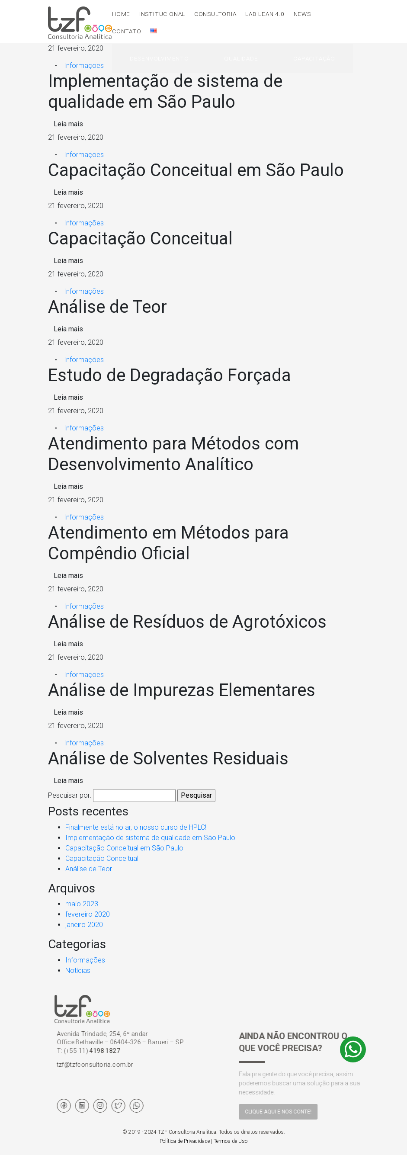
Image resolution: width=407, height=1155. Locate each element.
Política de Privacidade (185, 1141)
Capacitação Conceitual (101, 858)
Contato (126, 31)
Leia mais (68, 124)
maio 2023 (81, 904)
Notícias (77, 970)
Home (121, 13)
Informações (84, 65)
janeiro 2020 (84, 925)
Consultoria (215, 13)
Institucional (162, 13)
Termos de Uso (230, 1141)
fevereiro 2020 (87, 914)
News (302, 13)
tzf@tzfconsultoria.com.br (122, 1064)
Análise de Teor (88, 869)
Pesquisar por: (69, 795)
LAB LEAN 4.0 (265, 13)
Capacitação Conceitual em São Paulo (124, 848)
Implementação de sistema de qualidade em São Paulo (150, 838)
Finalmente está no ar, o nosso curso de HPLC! (135, 827)
